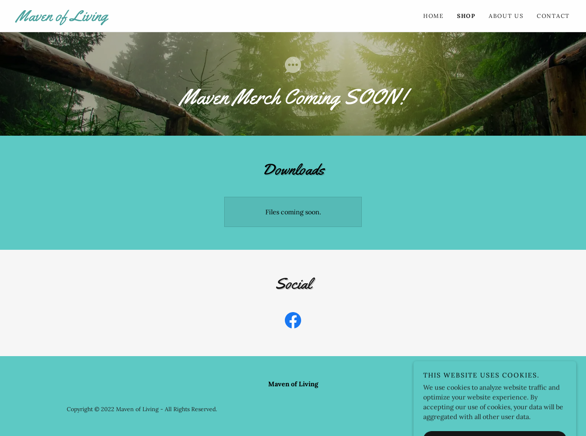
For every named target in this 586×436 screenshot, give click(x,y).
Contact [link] (553, 16)
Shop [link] (466, 16)
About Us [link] (506, 16)
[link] (154, 18)
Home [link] (433, 16)
